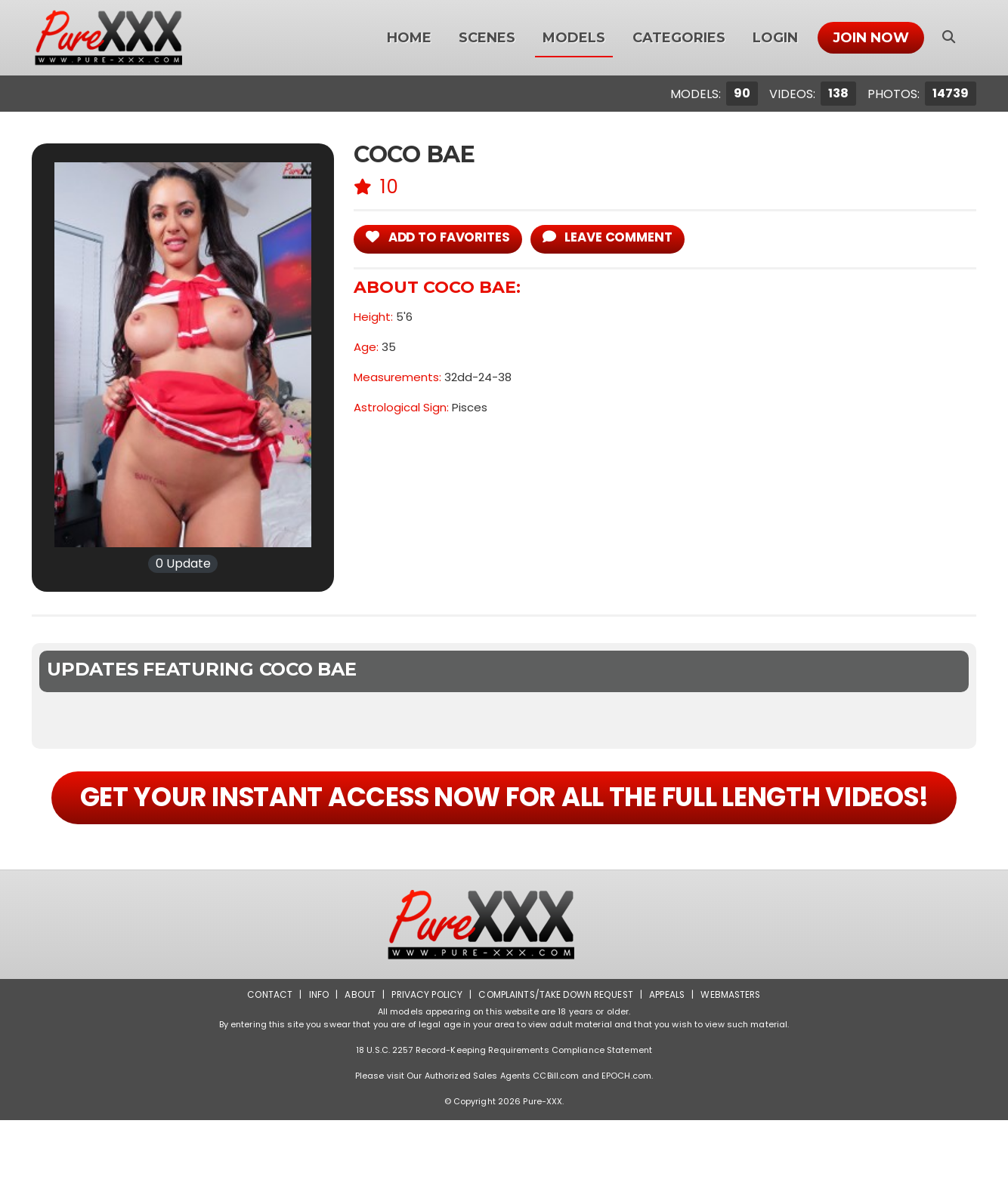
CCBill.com (556, 1134)
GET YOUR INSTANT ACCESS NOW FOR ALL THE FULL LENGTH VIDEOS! (503, 827)
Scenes (487, 37)
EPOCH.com (626, 1134)
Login (775, 37)
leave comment (612, 238)
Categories (678, 37)
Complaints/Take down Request (554, 1053)
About (357, 1053)
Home (409, 37)
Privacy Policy (425, 1053)
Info (316, 1053)
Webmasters (732, 1053)
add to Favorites (440, 238)
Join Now (871, 37)
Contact (267, 1053)
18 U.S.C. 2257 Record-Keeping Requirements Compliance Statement (504, 1109)
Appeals (667, 1053)
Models (574, 37)
